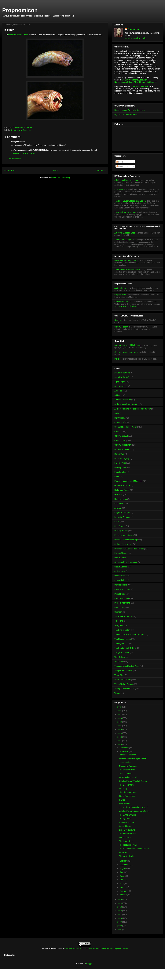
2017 (119, 741)
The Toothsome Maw (128, 845)
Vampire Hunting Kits (123, 670)
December (124, 748)
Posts (119, 162)
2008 (119, 926)
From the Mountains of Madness (128, 481)
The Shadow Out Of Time (125, 648)
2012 (119, 911)
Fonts (116, 476)
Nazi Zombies (120, 558)
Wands (117, 693)
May (122, 880)
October (123, 861)
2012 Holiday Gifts (122, 373)
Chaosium (118, 320)
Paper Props (119, 576)
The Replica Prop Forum (124, 212)
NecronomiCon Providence (125, 562)
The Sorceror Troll (127, 770)
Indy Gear (118, 189)
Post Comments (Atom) (60, 178)
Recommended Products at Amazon (129, 110)
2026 (119, 707)
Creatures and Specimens (21, 130)
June (122, 876)
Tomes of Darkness (127, 755)
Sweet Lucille (125, 762)
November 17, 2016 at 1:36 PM (23, 153)
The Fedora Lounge (122, 240)
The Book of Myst (126, 785)
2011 (119, 914)
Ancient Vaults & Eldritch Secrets (128, 345)
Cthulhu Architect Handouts (126, 180)
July (122, 872)
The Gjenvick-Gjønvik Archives (127, 269)
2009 (119, 922)
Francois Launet (121, 302)
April (122, 883)
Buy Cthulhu (119, 418)
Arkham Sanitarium (122, 400)
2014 (119, 903)
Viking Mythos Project (123, 684)
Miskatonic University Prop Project (129, 549)
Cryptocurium (120, 295)
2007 (119, 929)
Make (117, 359)
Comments (122, 166)
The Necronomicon (122, 639)
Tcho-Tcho (118, 621)
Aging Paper (119, 382)
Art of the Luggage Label (124, 233)
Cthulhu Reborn (121, 327)
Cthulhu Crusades (127, 822)
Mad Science (120, 526)
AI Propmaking (120, 386)
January (123, 895)
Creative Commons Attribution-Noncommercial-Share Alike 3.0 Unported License (96, 948)
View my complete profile (135, 38)
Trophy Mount (125, 818)
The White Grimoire (127, 815)
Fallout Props (120, 463)
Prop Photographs (122, 603)
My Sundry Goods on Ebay (125, 115)
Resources (119, 607)
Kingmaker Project (122, 512)
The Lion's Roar (126, 841)
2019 (119, 733)
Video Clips (119, 675)
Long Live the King (127, 830)
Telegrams (118, 625)
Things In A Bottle (121, 652)
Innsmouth (118, 504)
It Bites (122, 800)
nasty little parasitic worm (18, 35)
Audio (116, 413)
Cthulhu (117, 431)
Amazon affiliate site (139, 86)
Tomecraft (118, 661)
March (123, 887)
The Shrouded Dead (128, 792)
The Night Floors (121, 643)
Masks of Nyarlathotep (124, 535)
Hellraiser (118, 494)
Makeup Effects (121, 530)
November (124, 751)
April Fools (118, 391)
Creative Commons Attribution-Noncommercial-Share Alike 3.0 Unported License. (136, 81)
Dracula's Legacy (121, 458)
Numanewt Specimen (128, 766)
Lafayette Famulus (122, 517)
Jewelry (117, 508)
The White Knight (126, 856)
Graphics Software (122, 485)
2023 (119, 718)
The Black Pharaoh (127, 833)
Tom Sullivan (119, 657)
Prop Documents (121, 598)
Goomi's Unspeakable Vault (126, 352)
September (125, 865)
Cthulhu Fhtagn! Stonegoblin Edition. (135, 811)
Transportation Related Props (126, 666)
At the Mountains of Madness (126, 404)
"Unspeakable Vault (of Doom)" (127, 306)
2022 (119, 722)
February (124, 891)
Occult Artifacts (120, 567)
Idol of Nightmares (127, 796)
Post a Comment (14, 159)
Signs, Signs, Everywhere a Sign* (133, 807)
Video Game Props (122, 680)
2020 (119, 729)
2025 (119, 711)
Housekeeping (120, 499)
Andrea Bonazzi (121, 288)
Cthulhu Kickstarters (123, 445)
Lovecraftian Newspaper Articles (133, 758)
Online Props (120, 571)
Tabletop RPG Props (123, 616)
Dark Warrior (124, 804)
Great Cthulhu (125, 837)
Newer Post (10, 170)
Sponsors (118, 612)
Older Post (100, 170)
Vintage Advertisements (124, 688)
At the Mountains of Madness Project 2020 (132, 409)
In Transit (123, 852)
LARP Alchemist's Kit (128, 777)
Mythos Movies (120, 553)
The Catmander (126, 774)
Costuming (119, 422)
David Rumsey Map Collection (127, 260)
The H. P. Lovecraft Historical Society (130, 201)
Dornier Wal (119, 454)
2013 (119, 907)
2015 (119, 899)
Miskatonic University (123, 544)
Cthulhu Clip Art (121, 436)
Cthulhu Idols (120, 440)
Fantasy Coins (120, 467)
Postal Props (119, 594)
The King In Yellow (122, 630)
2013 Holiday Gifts (122, 377)
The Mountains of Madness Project (129, 634)
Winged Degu (125, 826)
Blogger (89, 964)
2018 (119, 737)
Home (55, 170)
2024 (119, 714)
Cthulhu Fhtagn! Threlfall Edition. (133, 781)
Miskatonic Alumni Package (126, 540)
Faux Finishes (120, 472)
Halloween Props (121, 490)
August (123, 868)
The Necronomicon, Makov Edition (134, 849)
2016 (119, 744)
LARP (116, 522)
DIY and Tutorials (121, 449)
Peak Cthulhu (120, 580)
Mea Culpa (124, 789)
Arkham (117, 395)
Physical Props (120, 585)
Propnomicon (20, 10)
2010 (119, 918)
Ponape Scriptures (122, 589)
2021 (119, 726)
